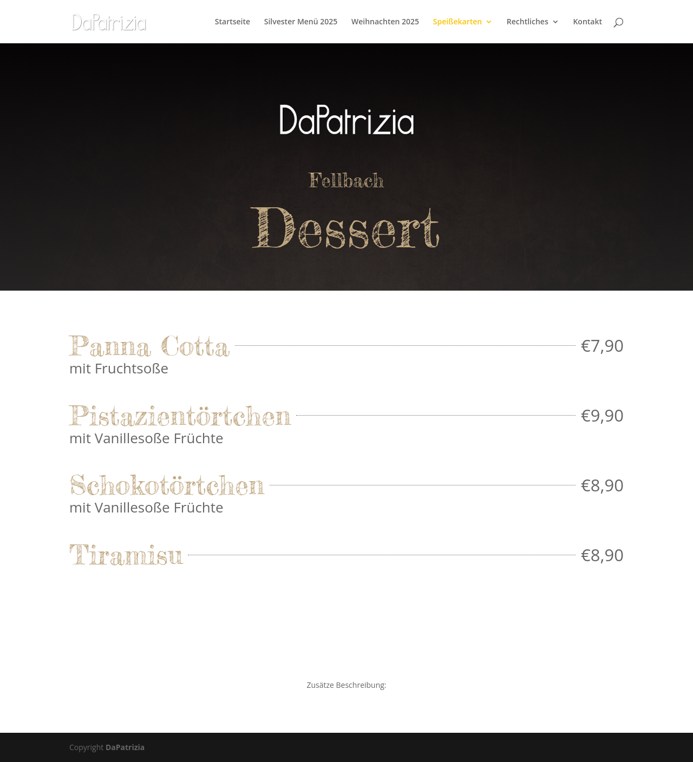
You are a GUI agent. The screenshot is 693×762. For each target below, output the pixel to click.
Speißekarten (457, 22)
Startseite (232, 22)
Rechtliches (527, 22)
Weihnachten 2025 (385, 22)
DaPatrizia (125, 747)
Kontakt (587, 22)
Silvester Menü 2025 (301, 22)
